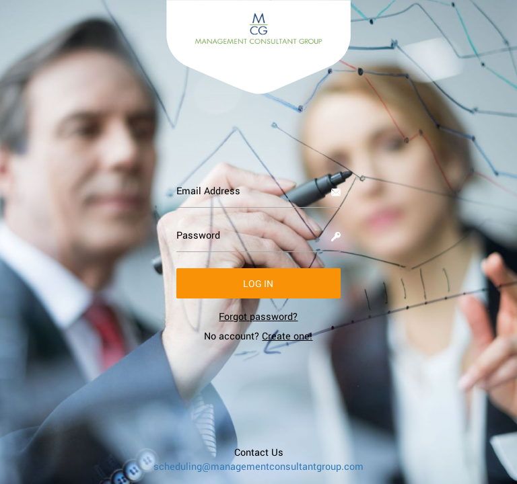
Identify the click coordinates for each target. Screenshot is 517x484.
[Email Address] (258, 191)
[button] (258, 283)
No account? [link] (258, 335)
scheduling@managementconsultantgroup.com (258, 466)
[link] (258, 316)
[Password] (258, 235)
